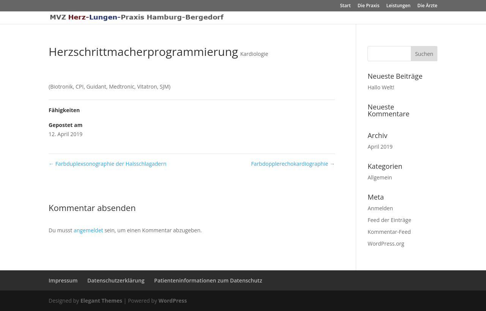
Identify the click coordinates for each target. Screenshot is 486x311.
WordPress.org (386, 243)
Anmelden (380, 208)
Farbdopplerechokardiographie (293, 163)
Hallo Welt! (381, 87)
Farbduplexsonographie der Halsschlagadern (107, 163)
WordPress (172, 300)
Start (345, 6)
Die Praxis (369, 6)
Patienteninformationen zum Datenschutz (208, 280)
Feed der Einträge (389, 220)
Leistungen (398, 6)
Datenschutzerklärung (115, 280)
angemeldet (88, 230)
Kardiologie (254, 53)
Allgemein (380, 177)
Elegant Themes (101, 300)
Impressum (63, 280)
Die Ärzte (427, 6)
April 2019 (380, 146)
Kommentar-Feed (389, 231)
